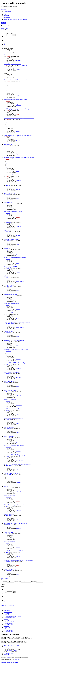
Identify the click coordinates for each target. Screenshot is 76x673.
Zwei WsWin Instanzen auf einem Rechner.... (14, 340)
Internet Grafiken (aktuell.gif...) (11, 372)
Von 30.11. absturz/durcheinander (12, 409)
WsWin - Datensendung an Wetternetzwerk (14, 505)
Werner (9, 25)
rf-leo (17, 336)
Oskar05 (8, 437)
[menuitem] (5, 14)
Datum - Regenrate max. (9, 193)
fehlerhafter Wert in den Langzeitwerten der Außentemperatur (18, 560)
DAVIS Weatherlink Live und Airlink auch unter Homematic (18, 135)
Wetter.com (6, 54)
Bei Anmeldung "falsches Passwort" (12, 64)
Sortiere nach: (22, 581)
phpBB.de (17, 659)
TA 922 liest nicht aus (9, 285)
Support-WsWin (7, 230)
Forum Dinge (25, 65)
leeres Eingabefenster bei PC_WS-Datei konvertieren (16, 551)
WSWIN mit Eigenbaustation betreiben (13, 211)
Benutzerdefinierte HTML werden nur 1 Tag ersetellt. (16, 363)
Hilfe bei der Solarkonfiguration (11, 239)
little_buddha (9, 561)
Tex (13, 25)
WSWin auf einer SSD (9, 436)
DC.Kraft (18, 95)
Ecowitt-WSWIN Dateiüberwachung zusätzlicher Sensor (17, 464)
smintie (7, 543)
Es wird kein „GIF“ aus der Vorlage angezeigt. (15, 455)
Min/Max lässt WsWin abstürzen (11, 381)
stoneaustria (8, 295)
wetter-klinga (9, 570)
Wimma (7, 364)
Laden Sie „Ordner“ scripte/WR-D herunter (14, 445)
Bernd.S (18, 180)
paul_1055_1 (19, 140)
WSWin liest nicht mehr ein (10, 390)
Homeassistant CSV (8, 312)
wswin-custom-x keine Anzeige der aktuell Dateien (16, 349)
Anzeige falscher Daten (9, 541)
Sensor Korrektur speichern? (10, 294)
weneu (15, 25)
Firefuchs (8, 222)
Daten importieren (8, 220)
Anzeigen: (8, 581)
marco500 (8, 401)
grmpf (17, 131)
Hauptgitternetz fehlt (8, 202)
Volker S (8, 391)
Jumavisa (8, 240)
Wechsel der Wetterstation (10, 399)
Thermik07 (9, 286)
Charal (17, 69)
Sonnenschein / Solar (9, 532)
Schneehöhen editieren (9, 331)
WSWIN (6, 486)
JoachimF (8, 474)
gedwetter (8, 213)
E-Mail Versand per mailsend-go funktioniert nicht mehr (17, 322)
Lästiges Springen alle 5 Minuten (11, 266)
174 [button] (4, 44)
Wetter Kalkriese (20, 281)
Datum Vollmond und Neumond (11, 303)
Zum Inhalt (3, 9)
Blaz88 (17, 244)
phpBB (8, 657)
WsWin (3, 23)
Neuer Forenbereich (8, 174)
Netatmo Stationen (8, 144)
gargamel (18, 60)
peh (6, 314)
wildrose (8, 487)
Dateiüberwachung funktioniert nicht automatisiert (16, 523)
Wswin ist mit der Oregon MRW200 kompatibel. (15, 257)
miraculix (8, 185)
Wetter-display (7, 248)
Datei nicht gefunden (9, 514)
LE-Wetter (8, 497)
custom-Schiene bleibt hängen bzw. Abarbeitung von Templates (19, 157)
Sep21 (17, 153)
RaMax (7, 277)
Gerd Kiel (8, 351)
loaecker (8, 373)
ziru (7, 382)
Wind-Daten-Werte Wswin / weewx (12, 473)
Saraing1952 (19, 460)
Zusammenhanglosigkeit (9, 427)
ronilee (17, 171)
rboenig (8, 552)
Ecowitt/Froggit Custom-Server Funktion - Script (15, 99)
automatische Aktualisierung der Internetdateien (15, 184)
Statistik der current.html (9, 495)
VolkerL (18, 105)
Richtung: (37, 581)
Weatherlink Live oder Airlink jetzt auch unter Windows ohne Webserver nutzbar (23, 79)
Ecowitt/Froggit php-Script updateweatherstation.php (16, 108)
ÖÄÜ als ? (6, 276)
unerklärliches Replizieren (10, 569)
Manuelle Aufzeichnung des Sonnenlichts (13, 418)
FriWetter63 (8, 203)
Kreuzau (8, 524)
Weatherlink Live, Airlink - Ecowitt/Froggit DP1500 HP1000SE (19, 118)
